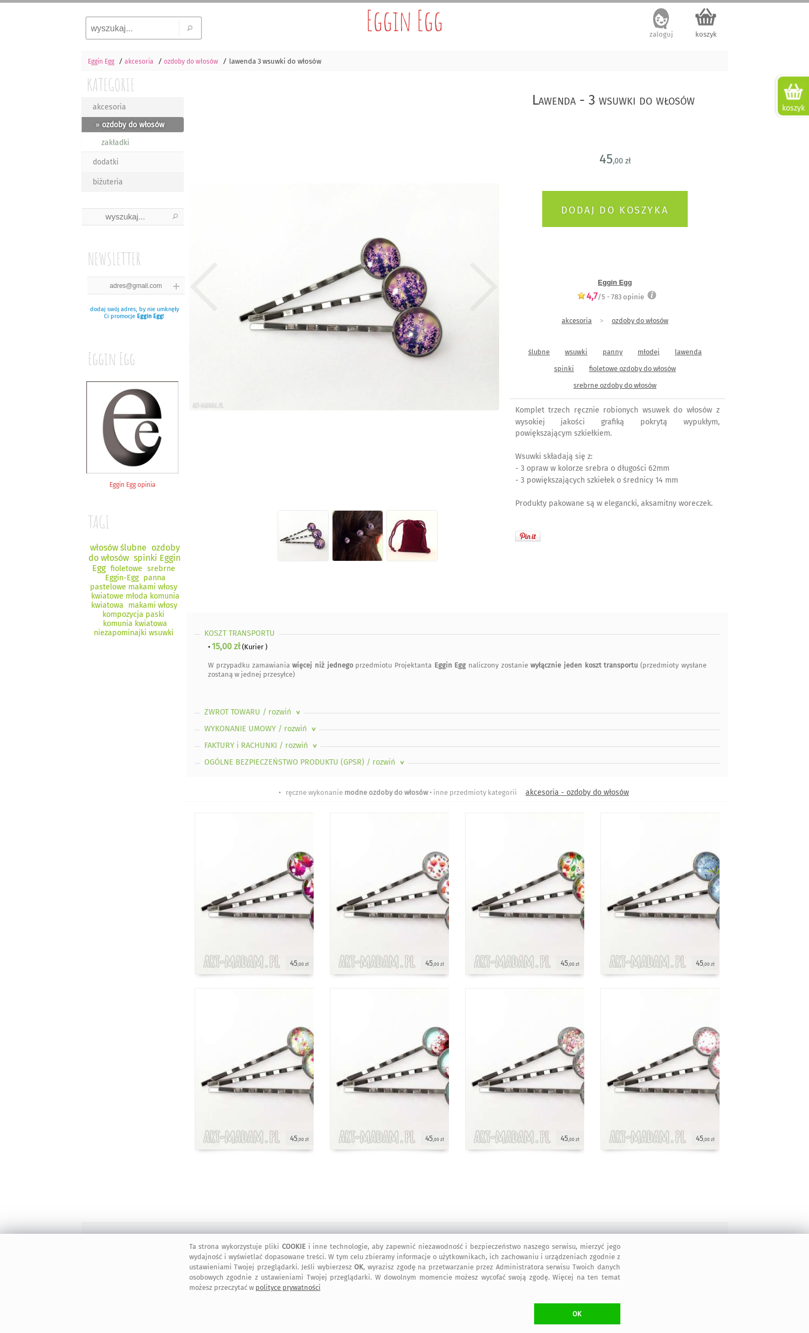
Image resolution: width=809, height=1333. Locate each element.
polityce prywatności (288, 1287)
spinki (564, 369)
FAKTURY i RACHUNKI (261, 745)
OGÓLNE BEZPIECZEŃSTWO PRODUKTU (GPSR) (305, 762)
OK (577, 1314)
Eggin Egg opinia (132, 481)
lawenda (688, 352)
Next (481, 287)
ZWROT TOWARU (253, 712)
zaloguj (661, 34)
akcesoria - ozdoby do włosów (577, 792)
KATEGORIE (111, 84)
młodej (649, 352)
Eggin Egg (404, 20)
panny (613, 352)
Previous (204, 287)
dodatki (106, 162)
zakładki (115, 142)
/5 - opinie (610, 296)
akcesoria (109, 107)
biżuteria (108, 182)
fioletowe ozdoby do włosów (632, 369)
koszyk (706, 34)
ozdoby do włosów (640, 321)
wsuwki (576, 352)
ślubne (539, 352)
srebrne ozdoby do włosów (614, 385)
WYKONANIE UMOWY (261, 728)
